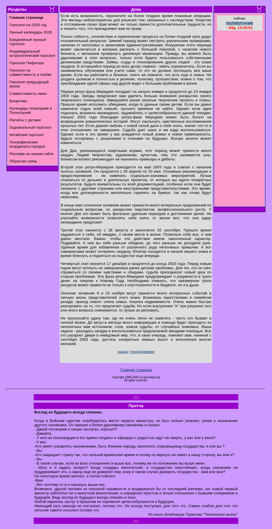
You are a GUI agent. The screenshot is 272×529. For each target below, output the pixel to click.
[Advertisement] (239, 119)
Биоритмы (18, 101)
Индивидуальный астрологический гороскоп (32, 53)
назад (123, 352)
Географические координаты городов (27, 144)
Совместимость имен (28, 93)
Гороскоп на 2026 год (27, 25)
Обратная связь (23, 161)
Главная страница (136, 370)
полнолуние (239, 22)
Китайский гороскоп (26, 135)
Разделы (17, 9)
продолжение (142, 352)
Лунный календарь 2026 (30, 32)
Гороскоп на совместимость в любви (30, 72)
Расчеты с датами (25, 120)
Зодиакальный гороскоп (30, 127)
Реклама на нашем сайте (31, 154)
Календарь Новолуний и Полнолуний (30, 110)
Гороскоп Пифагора (26, 63)
